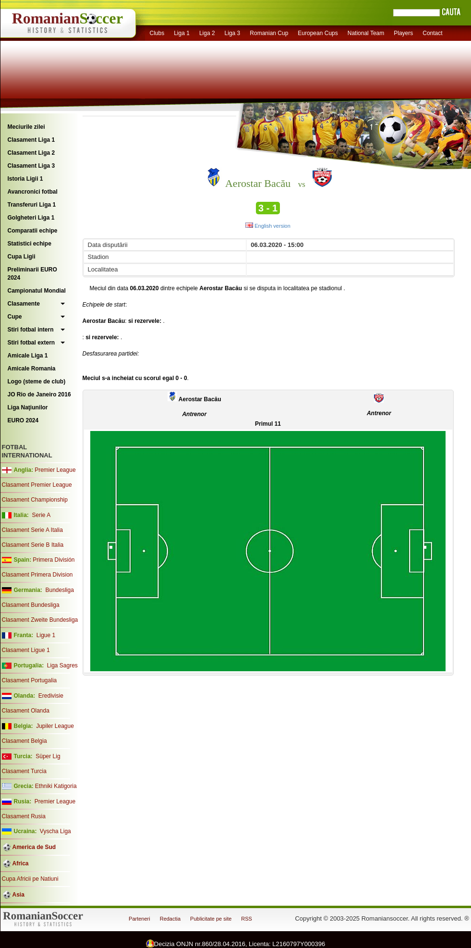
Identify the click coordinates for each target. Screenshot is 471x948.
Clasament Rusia (24, 816)
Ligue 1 (45, 635)
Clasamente (24, 303)
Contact (432, 33)
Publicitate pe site (210, 919)
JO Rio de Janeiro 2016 (39, 394)
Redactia (170, 919)
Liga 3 (233, 33)
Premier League (55, 470)
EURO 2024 (23, 420)
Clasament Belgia (24, 741)
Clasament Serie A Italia (32, 530)
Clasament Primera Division (37, 574)
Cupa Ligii (22, 256)
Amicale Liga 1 (28, 355)
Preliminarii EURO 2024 (32, 273)
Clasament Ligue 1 (26, 650)
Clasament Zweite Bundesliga (40, 619)
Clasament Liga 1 (31, 139)
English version (267, 226)
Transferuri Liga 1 (32, 204)
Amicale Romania (32, 368)
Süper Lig (48, 756)
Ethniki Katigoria (56, 786)
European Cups (318, 33)
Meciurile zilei (26, 126)
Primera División (53, 559)
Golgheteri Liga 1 (31, 217)
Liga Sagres (62, 665)
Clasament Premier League (37, 484)
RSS (246, 919)
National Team (366, 33)
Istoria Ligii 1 (25, 178)
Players (403, 33)
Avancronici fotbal (33, 191)
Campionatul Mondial (37, 290)
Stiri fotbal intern (31, 329)
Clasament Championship (35, 499)
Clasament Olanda (25, 710)
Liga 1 (182, 33)
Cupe (15, 316)
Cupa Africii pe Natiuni (30, 878)
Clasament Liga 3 (31, 165)
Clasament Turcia (24, 771)
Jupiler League (55, 726)
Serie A (41, 515)
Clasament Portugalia (29, 680)
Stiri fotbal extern (31, 342)
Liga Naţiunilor (28, 407)
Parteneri (139, 919)
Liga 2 (207, 33)
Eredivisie (50, 695)
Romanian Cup (269, 33)
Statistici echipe (29, 243)
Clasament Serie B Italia (33, 545)
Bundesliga (59, 590)
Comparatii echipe (33, 230)
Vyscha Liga (54, 831)
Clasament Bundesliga (31, 605)
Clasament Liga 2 (31, 152)
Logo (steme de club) (37, 381)
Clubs (157, 33)
